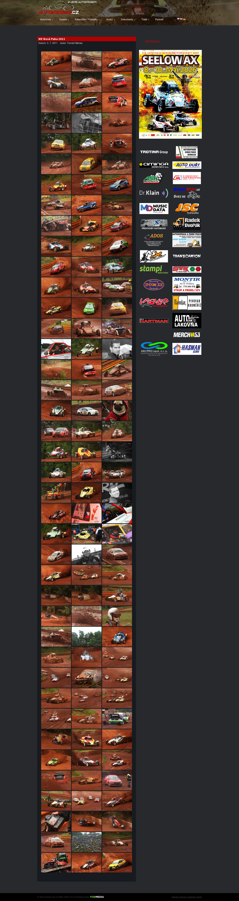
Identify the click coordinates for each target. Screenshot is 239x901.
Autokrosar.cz (152, 41)
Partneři (159, 19)
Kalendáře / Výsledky (86, 19)
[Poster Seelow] (170, 139)
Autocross (45, 19)
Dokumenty (127, 19)
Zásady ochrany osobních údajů (187, 897)
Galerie (63, 19)
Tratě (144, 19)
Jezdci (109, 19)
